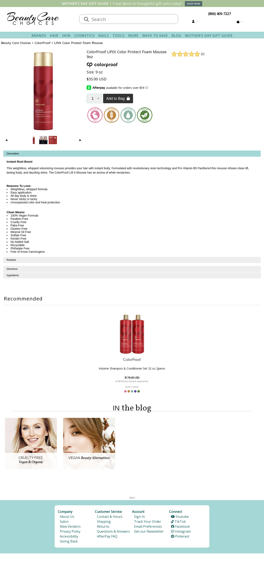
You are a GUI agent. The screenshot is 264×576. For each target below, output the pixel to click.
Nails (103, 35)
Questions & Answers (113, 532)
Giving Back (69, 542)
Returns (103, 527)
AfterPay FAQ (107, 537)
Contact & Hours (110, 517)
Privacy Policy (70, 532)
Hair (54, 35)
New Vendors (70, 527)
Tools (119, 35)
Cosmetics (84, 35)
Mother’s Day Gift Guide (209, 35)
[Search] (86, 19)
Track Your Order (147, 522)
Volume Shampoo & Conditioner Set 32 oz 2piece (132, 368)
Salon (64, 522)
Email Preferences (148, 527)
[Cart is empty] (240, 22)
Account (138, 512)
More (133, 35)
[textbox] (133, 19)
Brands (39, 35)
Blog (176, 35)
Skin (66, 35)
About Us (67, 517)
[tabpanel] (132, 204)
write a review (132, 386)
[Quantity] (94, 98)
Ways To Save (155, 35)
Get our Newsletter (149, 532)
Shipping (104, 522)
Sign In (139, 517)
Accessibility (69, 537)
